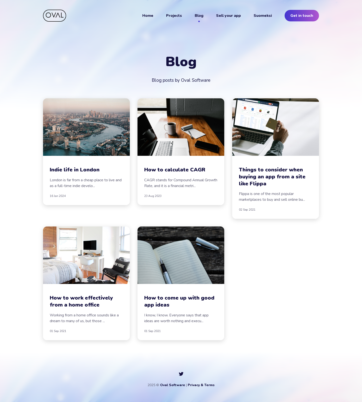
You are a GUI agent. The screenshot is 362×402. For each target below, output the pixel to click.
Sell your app (228, 15)
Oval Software (172, 385)
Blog (199, 15)
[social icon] (181, 374)
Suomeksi (263, 15)
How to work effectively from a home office (81, 302)
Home (147, 15)
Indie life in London (75, 169)
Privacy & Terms (201, 385)
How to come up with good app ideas (179, 302)
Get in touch (301, 15)
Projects (174, 15)
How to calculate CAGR (174, 169)
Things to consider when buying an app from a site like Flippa (272, 176)
